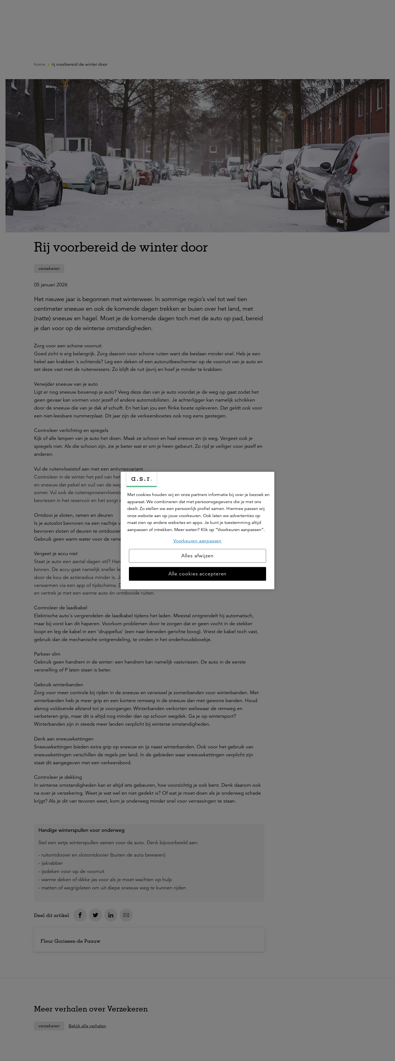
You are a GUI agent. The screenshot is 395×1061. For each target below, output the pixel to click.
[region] (197, 530)
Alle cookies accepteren (197, 574)
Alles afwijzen (197, 556)
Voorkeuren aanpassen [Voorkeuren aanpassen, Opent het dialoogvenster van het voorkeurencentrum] (197, 541)
